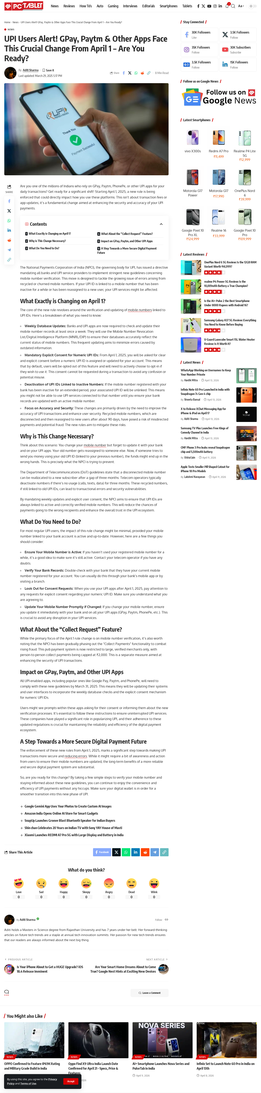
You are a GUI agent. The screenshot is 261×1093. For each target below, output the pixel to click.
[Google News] (199, 65)
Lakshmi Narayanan (194, 476)
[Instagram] (215, 6)
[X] (203, 6)
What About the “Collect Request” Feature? (127, 233)
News (16, 22)
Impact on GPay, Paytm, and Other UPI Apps (127, 241)
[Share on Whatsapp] (136, 73)
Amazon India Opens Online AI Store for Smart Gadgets (61, 813)
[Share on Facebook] (123, 73)
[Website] (166, 920)
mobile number (95, 445)
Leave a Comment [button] (149, 993)
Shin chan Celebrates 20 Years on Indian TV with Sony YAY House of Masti (73, 828)
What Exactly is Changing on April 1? (50, 233)
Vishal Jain (189, 457)
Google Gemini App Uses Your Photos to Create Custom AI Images (68, 806)
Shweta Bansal (192, 399)
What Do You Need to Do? (44, 248)
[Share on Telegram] (9, 250)
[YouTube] (209, 6)
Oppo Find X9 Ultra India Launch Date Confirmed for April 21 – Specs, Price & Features (93, 1068)
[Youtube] (238, 50)
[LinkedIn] (220, 6)
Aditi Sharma (30, 70)
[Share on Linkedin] (9, 230)
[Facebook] (198, 6)
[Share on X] (130, 73)
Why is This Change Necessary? (47, 241)
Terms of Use (28, 1083)
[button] (70, 1081)
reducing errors (76, 756)
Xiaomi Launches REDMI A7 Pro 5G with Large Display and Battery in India (74, 835)
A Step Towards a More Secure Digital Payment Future (127, 250)
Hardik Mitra (191, 380)
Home (7, 22)
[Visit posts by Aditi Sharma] (10, 73)
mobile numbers (140, 310)
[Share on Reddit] (142, 73)
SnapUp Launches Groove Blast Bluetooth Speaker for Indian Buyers (70, 820)
